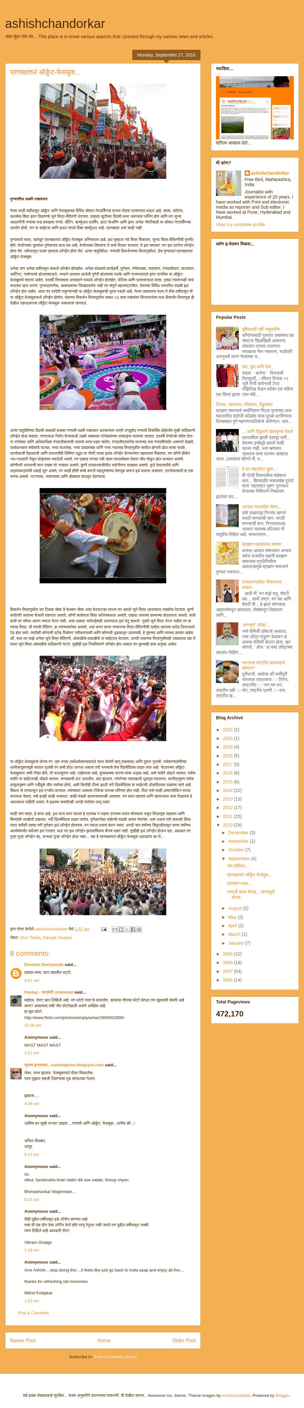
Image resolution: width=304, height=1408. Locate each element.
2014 (228, 790)
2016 (228, 772)
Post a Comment (33, 1313)
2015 (228, 781)
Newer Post (23, 1340)
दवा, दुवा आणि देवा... (258, 366)
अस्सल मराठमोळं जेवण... (262, 506)
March (235, 934)
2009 (228, 953)
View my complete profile (240, 224)
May (233, 917)
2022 (228, 729)
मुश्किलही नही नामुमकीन (261, 329)
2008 (228, 962)
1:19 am (31, 1250)
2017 (228, 764)
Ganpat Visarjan (57, 937)
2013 (228, 798)
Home (104, 1340)
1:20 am (31, 1300)
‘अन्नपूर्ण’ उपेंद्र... (256, 624)
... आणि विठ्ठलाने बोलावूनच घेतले (267, 431)
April (233, 925)
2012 (228, 807)
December (239, 832)
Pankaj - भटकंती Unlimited (48, 992)
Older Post (184, 1340)
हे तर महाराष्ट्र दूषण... (259, 469)
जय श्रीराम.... (238, 865)
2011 (228, 816)
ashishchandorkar (55, 23)
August (235, 908)
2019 (228, 746)
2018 (228, 755)
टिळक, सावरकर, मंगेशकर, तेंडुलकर (244, 404)
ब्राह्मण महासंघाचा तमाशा (261, 544)
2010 (228, 825)
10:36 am (32, 1025)
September (239, 858)
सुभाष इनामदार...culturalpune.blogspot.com (64, 1065)
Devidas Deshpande (44, 964)
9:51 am (31, 980)
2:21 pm (31, 1052)
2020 (228, 738)
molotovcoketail (236, 1395)
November (239, 841)
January (236, 943)
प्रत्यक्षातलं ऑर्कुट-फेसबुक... (249, 874)
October (236, 849)
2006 (228, 979)
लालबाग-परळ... (239, 883)
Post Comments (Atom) (115, 1356)
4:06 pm (31, 1103)
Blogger (282, 1395)
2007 (228, 971)
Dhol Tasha (30, 937)
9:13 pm (31, 1154)
